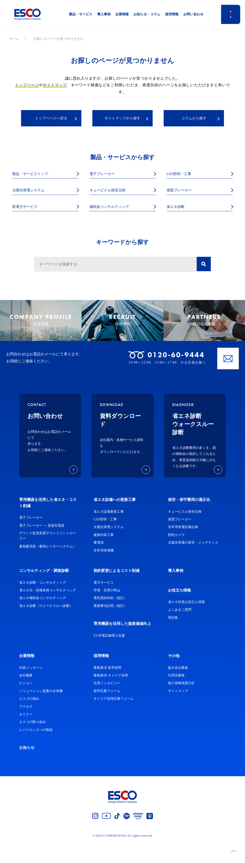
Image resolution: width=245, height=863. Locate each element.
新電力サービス (27, 208)
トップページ (27, 85)
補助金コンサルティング (113, 208)
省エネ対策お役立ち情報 (186, 623)
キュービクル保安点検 (111, 191)
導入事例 (104, 14)
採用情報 (171, 14)
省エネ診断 (177, 208)
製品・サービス (80, 14)
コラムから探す (193, 119)
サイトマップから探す (122, 119)
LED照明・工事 (181, 175)
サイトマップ (55, 85)
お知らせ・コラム (147, 14)
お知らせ (26, 769)
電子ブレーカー (104, 175)
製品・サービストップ (33, 175)
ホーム (15, 39)
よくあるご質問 (179, 631)
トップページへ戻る (51, 119)
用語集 (173, 638)
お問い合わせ (193, 14)
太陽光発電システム (31, 191)
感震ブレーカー (182, 191)
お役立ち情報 (179, 611)
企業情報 (122, 14)
